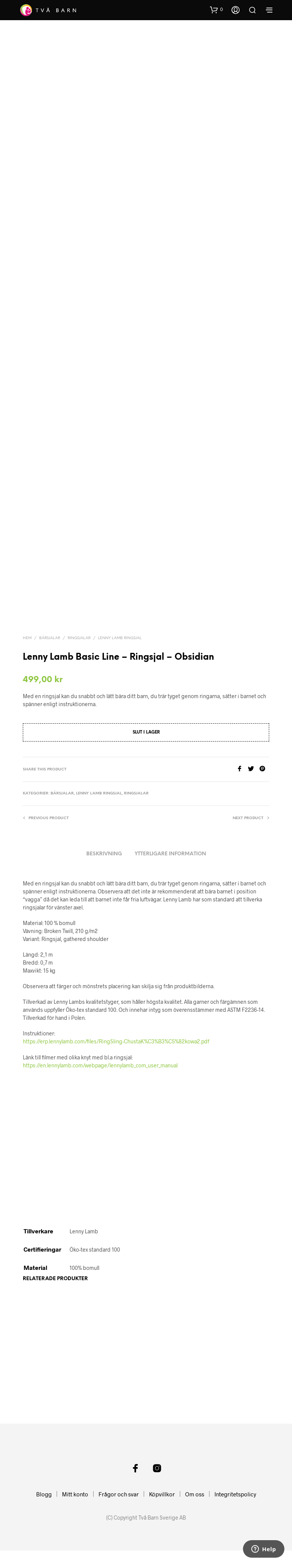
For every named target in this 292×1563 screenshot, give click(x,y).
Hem (27, 624)
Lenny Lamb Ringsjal (119, 624)
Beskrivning (104, 839)
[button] (216, 9)
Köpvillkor (162, 1506)
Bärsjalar (49, 624)
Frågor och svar (118, 1506)
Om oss (194, 1506)
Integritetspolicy (235, 1506)
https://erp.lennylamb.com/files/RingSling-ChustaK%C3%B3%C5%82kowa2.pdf (116, 1027)
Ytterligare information (170, 839)
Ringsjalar (79, 624)
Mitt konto (75, 1506)
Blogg (44, 1506)
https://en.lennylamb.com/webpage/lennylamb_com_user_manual (100, 1051)
